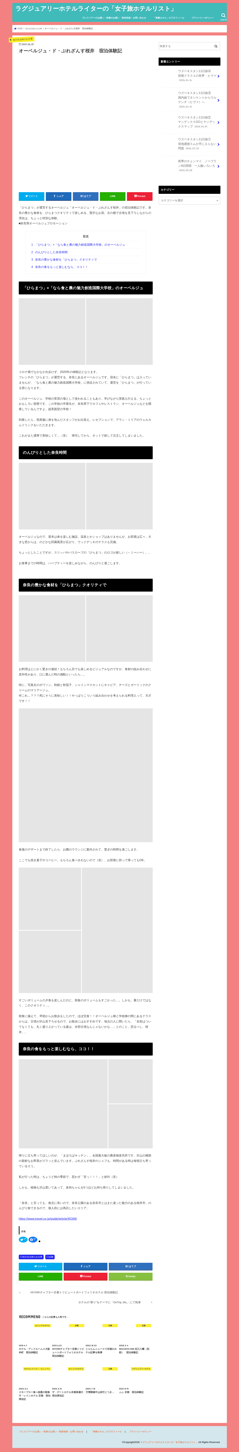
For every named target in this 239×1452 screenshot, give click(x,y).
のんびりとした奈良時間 (49, 252)
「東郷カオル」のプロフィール (168, 18)
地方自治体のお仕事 (32, 1256)
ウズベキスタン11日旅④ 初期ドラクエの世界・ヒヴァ (188, 75)
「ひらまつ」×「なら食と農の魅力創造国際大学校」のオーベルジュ (78, 244)
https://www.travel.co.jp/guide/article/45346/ (48, 1218)
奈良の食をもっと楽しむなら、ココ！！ (59, 266)
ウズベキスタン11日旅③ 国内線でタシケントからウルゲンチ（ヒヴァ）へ (188, 97)
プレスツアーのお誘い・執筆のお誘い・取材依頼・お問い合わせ (114, 18)
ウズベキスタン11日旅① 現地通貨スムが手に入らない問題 (188, 140)
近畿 (51, 1256)
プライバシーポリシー (203, 18)
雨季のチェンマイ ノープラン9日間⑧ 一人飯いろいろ (188, 162)
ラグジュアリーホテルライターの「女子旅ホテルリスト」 (96, 8)
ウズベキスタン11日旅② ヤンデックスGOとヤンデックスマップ (188, 119)
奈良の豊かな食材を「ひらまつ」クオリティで (64, 259)
